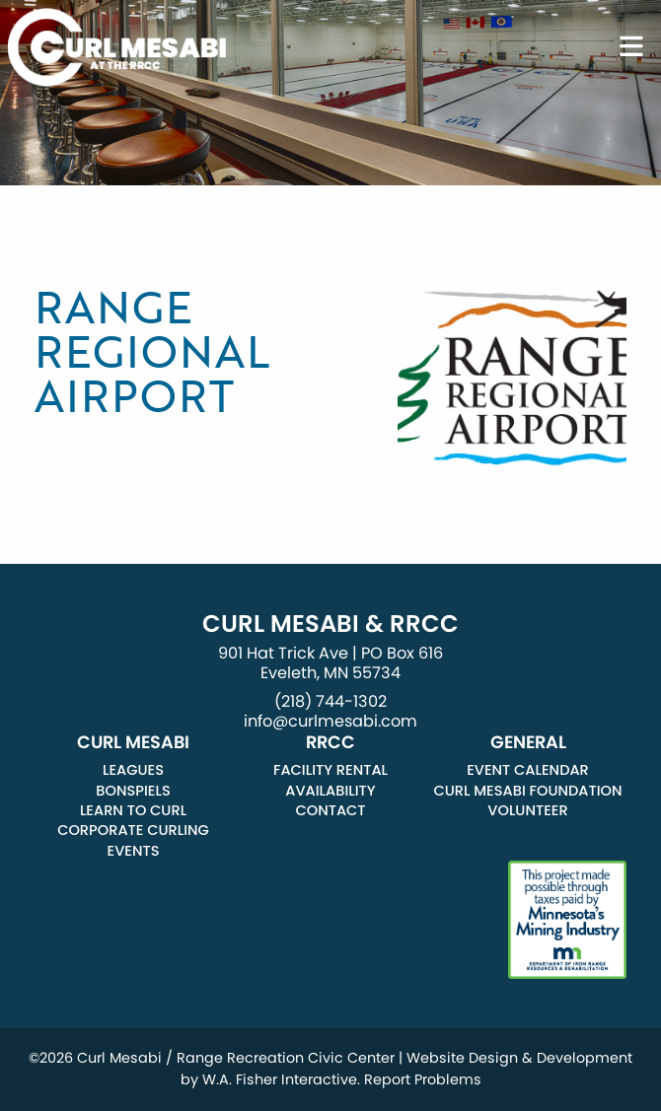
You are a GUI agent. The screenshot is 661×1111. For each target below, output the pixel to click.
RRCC (330, 742)
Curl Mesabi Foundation (527, 790)
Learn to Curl (133, 810)
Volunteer (527, 810)
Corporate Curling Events (133, 840)
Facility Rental (330, 770)
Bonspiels (133, 790)
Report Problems (422, 1079)
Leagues (133, 770)
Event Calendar (528, 770)
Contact (330, 810)
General (528, 742)
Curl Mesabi (133, 742)
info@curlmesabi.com (330, 721)
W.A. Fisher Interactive (279, 1079)
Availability (330, 790)
